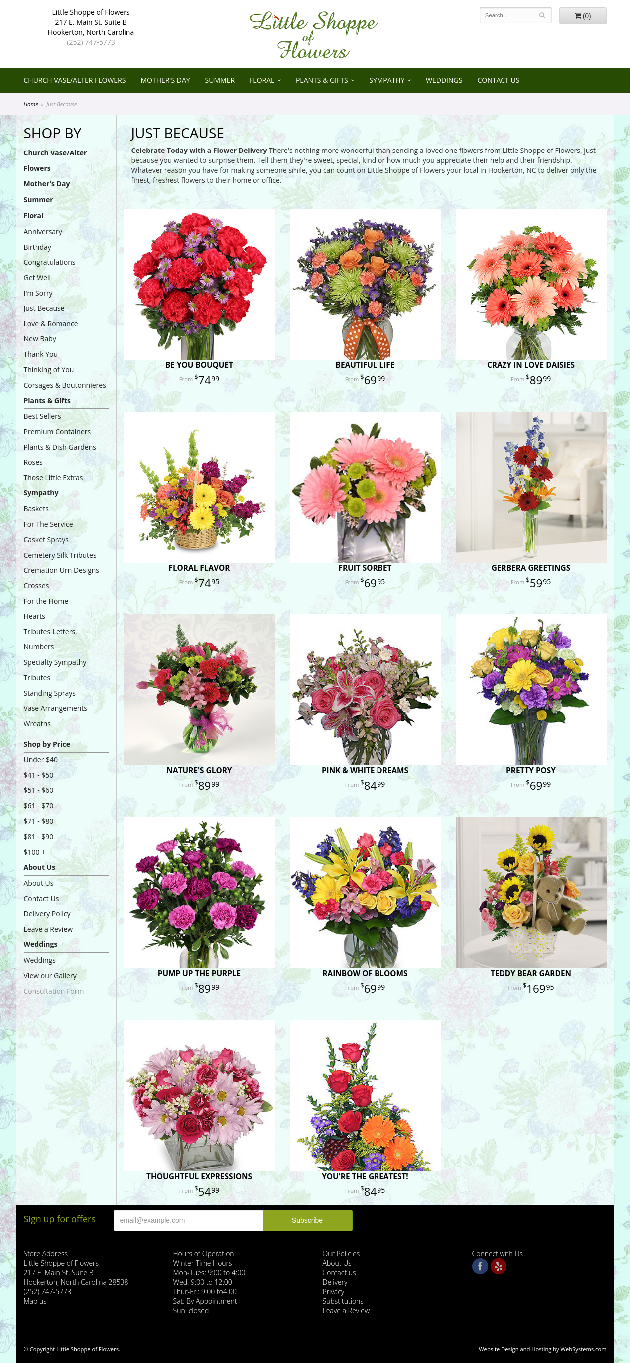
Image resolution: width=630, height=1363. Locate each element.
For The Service (48, 524)
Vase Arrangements (56, 708)
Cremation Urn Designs (62, 570)
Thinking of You (49, 369)
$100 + (35, 852)
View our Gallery (50, 975)
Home (31, 104)
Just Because (44, 308)
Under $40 (41, 759)
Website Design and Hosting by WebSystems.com (542, 1349)
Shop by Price (47, 744)
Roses (33, 462)
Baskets (36, 508)
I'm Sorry (38, 293)
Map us (35, 1301)
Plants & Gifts (322, 80)
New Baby (40, 338)
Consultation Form (54, 991)
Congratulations (50, 262)
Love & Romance (51, 323)
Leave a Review (48, 929)
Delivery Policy (47, 913)
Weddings (444, 80)
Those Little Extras (53, 477)
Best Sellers (42, 416)
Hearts (34, 616)
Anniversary (43, 231)
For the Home (46, 601)
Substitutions (343, 1301)
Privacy (334, 1291)
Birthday (37, 247)
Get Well (37, 277)
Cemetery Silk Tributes (60, 555)
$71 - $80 (39, 821)
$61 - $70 (39, 805)
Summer (220, 80)
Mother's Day (165, 80)
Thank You (41, 354)
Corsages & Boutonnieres (65, 385)
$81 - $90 (39, 836)
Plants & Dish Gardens (60, 447)
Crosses (36, 585)
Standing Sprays (50, 693)
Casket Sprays (46, 539)
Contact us (339, 1272)
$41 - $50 (39, 775)
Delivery (335, 1282)
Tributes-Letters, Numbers (50, 639)
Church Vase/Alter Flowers (75, 80)
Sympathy (386, 80)
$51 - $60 (39, 790)
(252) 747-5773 (91, 42)
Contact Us (498, 80)
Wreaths (37, 723)
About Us (40, 867)
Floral (262, 80)
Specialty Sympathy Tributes (55, 669)
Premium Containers (57, 431)
